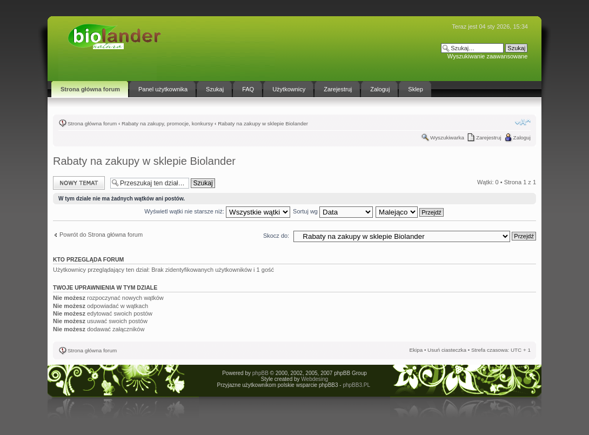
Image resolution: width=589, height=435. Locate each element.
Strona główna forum (92, 123)
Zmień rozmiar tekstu (523, 122)
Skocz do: (276, 235)
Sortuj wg (333, 211)
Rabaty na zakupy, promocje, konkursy (167, 123)
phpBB (260, 373)
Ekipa (416, 350)
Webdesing (314, 379)
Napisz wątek (79, 183)
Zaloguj (522, 137)
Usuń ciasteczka (446, 350)
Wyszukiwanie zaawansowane (487, 56)
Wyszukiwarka (447, 137)
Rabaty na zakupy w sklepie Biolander (263, 123)
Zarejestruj (488, 137)
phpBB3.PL (356, 385)
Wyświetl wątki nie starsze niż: (217, 211)
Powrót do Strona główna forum (101, 234)
